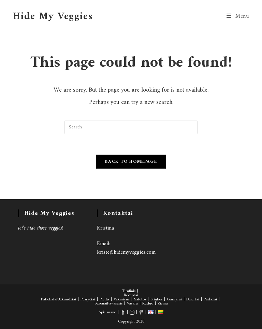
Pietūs (104, 299)
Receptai (131, 295)
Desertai (192, 299)
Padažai (210, 299)
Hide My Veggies (53, 16)
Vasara (132, 303)
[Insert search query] (131, 127)
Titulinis (128, 291)
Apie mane (107, 312)
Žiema (163, 303)
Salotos (140, 299)
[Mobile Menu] (238, 16)
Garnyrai (174, 299)
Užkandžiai (66, 299)
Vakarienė (122, 299)
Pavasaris (114, 303)
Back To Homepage (131, 162)
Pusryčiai (88, 299)
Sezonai (100, 303)
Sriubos (156, 299)
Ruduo (147, 303)
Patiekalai (49, 299)
